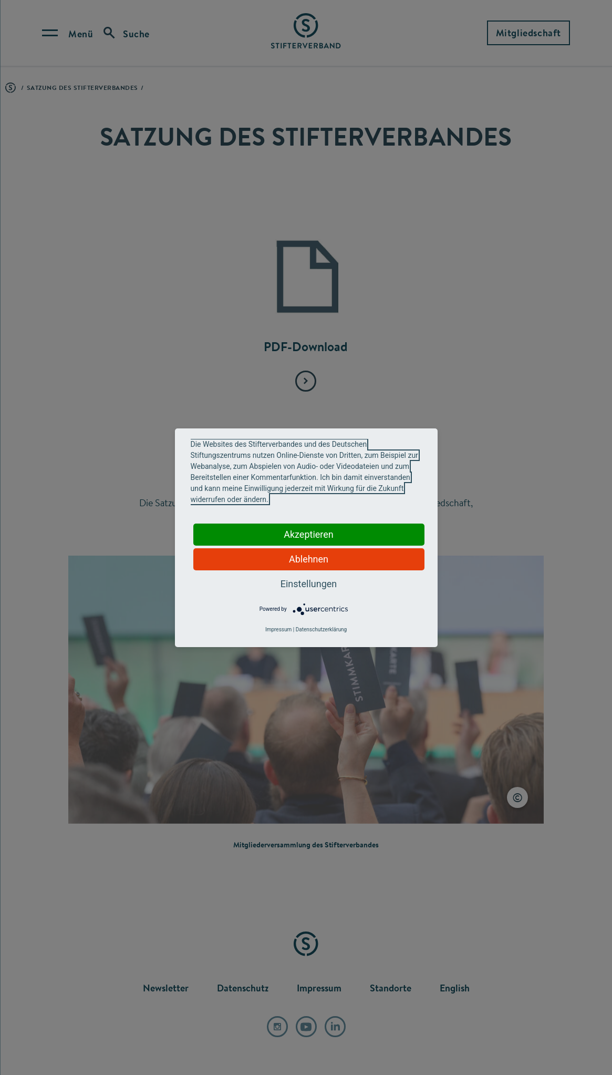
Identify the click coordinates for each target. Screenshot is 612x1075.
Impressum (278, 629)
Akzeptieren (309, 534)
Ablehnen (308, 559)
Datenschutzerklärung (321, 629)
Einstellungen (309, 583)
